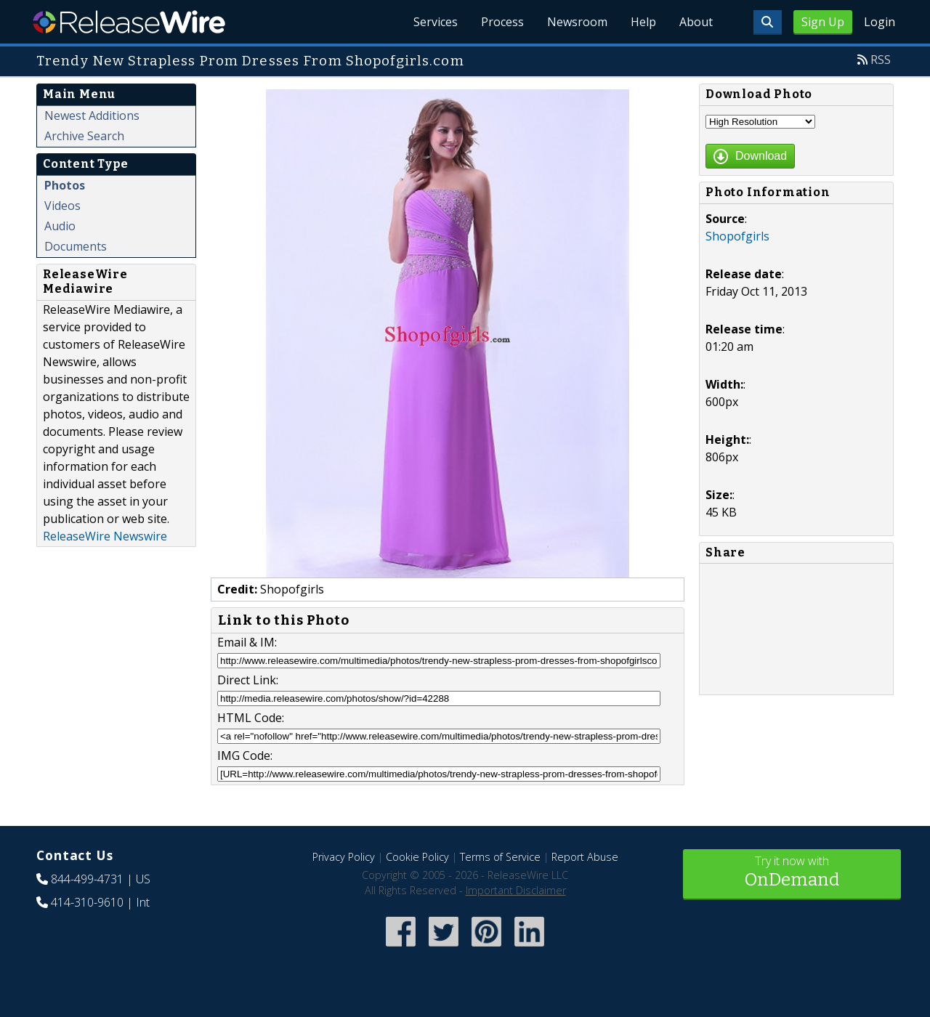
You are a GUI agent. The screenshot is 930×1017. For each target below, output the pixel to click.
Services (435, 22)
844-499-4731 (87, 879)
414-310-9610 (87, 902)
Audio (60, 226)
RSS (880, 60)
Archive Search (84, 136)
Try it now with (792, 873)
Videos (62, 206)
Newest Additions (92, 115)
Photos (64, 185)
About (696, 22)
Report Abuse (584, 857)
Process (502, 22)
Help (643, 22)
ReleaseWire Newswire (105, 536)
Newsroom (577, 22)
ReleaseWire (129, 21)
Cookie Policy (417, 857)
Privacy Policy (343, 857)
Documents (75, 246)
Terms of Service (500, 857)
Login (879, 22)
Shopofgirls (737, 236)
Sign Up (822, 22)
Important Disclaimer (516, 890)
